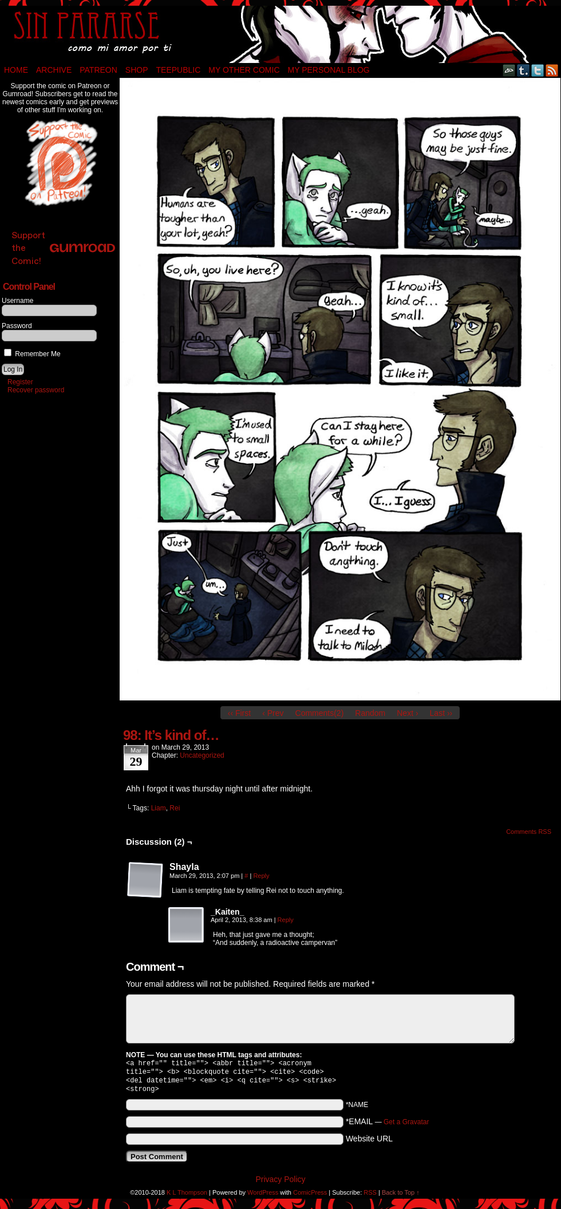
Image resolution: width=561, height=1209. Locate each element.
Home (16, 69)
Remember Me (32, 354)
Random (370, 713)
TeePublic (178, 69)
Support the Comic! (63, 248)
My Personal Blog (329, 69)
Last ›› (441, 713)
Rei (174, 808)
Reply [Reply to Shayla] (261, 875)
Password (17, 326)
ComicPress (310, 1197)
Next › (407, 713)
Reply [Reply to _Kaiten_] (286, 919)
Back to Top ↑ (401, 1197)
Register (20, 382)
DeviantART (509, 70)
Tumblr (523, 70)
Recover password (35, 390)
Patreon (98, 69)
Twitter (538, 70)
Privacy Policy (280, 1183)
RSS (552, 70)
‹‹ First (239, 713)
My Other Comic (243, 69)
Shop (136, 69)
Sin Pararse (280, 34)
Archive (54, 69)
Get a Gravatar (406, 1127)
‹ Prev (272, 713)
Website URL (369, 1143)
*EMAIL (387, 1126)
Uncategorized (202, 755)
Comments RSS (528, 831)
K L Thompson (187, 1197)
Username (17, 301)
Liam (158, 808)
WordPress (262, 1197)
